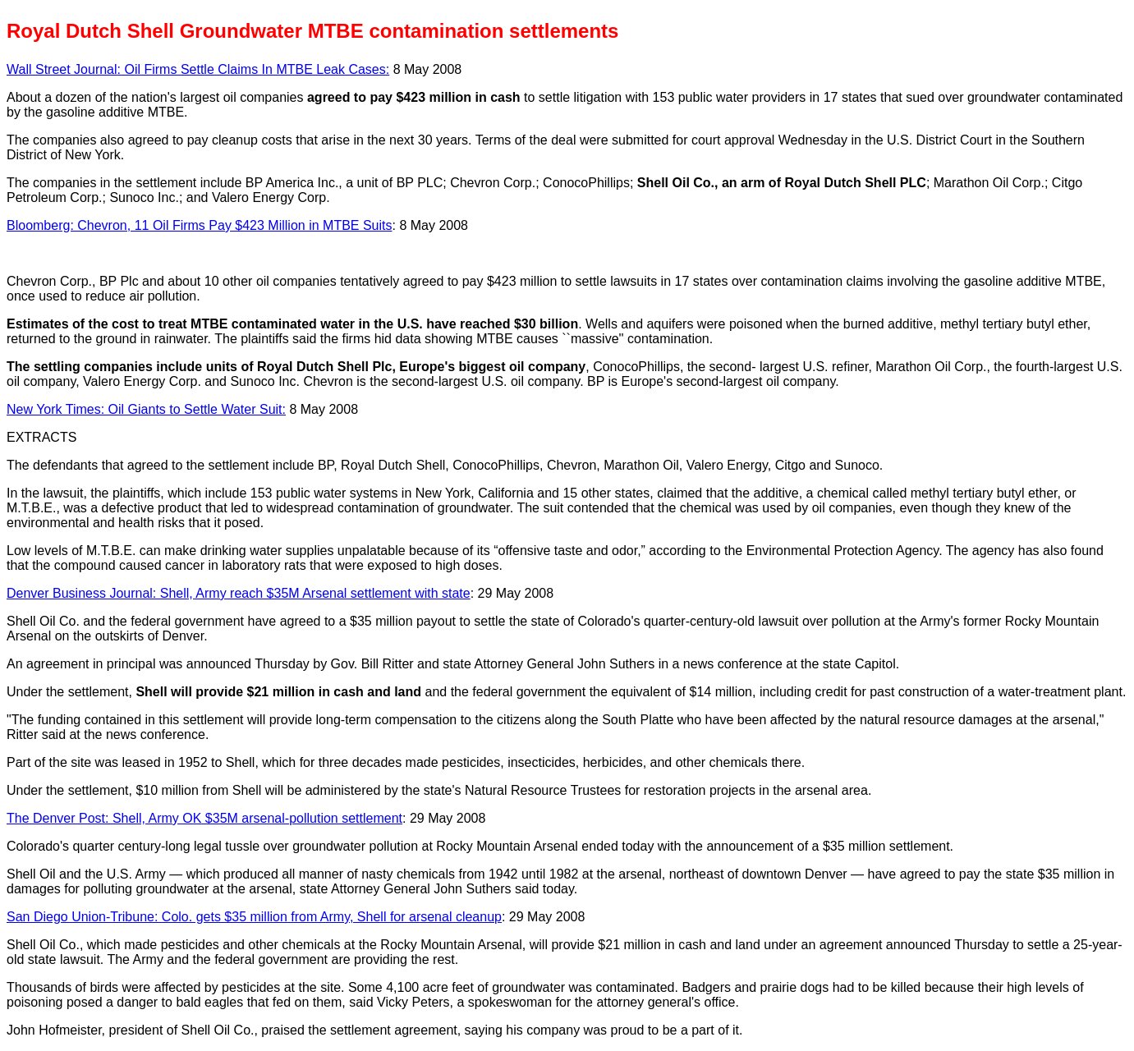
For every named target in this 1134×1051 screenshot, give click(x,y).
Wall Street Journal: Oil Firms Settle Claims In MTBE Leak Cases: (198, 69)
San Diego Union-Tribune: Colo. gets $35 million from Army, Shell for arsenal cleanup (254, 917)
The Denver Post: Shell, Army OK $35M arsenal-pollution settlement (204, 818)
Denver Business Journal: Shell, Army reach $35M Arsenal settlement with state (239, 593)
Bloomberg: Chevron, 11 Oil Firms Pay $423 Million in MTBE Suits (200, 225)
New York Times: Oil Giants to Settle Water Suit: (146, 409)
